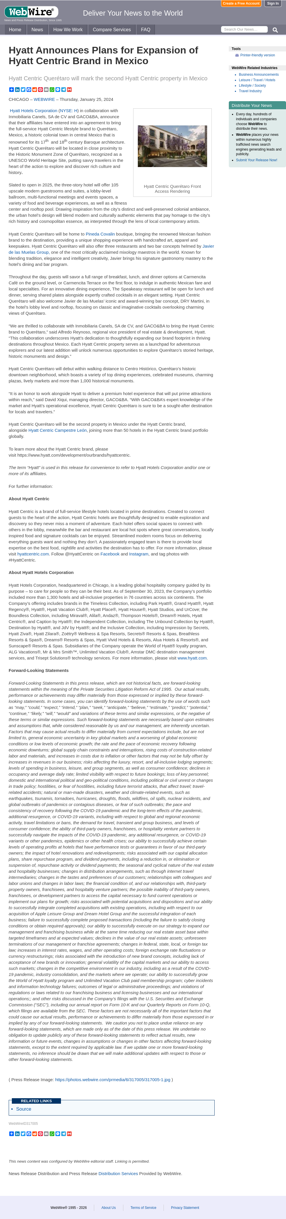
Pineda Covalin (100, 233)
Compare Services (112, 29)
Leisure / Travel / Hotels (257, 80)
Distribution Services (118, 1173)
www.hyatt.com (192, 657)
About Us (108, 1208)
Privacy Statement (185, 1208)
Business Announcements (259, 75)
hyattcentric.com (33, 553)
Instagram (138, 553)
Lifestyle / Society (252, 86)
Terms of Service (143, 1208)
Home (15, 29)
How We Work (68, 29)
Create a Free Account (241, 3)
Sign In (273, 3)
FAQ (145, 29)
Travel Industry (250, 91)
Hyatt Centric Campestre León (57, 430)
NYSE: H (68, 110)
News (37, 29)
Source (23, 1108)
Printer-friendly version (257, 55)
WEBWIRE (44, 99)
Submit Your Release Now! (256, 160)
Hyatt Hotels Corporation (33, 110)
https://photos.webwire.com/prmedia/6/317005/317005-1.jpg (112, 1079)
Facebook (110, 553)
